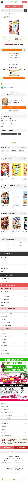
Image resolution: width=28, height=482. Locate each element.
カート (25, 480)
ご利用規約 (3, 463)
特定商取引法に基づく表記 (14, 469)
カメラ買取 (3, 333)
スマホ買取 (3, 342)
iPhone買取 (4, 345)
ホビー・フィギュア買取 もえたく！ (9, 308)
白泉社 (11, 118)
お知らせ (3, 429)
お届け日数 (13, 150)
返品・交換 (21, 150)
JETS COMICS (13, 120)
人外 (19, 134)
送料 (8, 150)
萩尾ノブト (6, 18)
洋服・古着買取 (4, 348)
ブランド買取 (4, 350)
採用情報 (17, 456)
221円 (20, 245)
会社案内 (11, 456)
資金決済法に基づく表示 (13, 463)
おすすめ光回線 (4, 423)
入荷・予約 (14, 480)
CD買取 (3, 305)
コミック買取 (4, 294)
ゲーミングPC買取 (5, 336)
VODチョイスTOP (5, 406)
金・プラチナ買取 (5, 353)
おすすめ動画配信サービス (7, 412)
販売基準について (17, 57)
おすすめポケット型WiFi (6, 418)
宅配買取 (8, 447)
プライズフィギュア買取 (6, 314)
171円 (7, 245)
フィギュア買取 (4, 311)
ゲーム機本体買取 (5, 299)
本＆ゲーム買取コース (6, 288)
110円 (7, 242)
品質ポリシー (8, 458)
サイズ (3, 153)
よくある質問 (15, 147)
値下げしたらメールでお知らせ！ (14, 60)
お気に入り (8, 480)
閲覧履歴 (19, 480)
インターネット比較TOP (6, 415)
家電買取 (3, 331)
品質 (3, 150)
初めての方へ (4, 432)
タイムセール (4, 281)
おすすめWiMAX (4, 421)
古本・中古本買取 (5, 291)
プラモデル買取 (4, 316)
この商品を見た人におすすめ (15, 213)
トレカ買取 (3, 319)
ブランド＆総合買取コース (7, 328)
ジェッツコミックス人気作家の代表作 (9, 134)
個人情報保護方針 (7, 460)
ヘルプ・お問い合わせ (6, 435)
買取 (25, 2)
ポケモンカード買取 (5, 322)
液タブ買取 (3, 339)
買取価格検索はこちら (14, 6)
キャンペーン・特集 (5, 278)
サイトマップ (24, 463)
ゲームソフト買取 (5, 296)
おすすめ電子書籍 (5, 409)
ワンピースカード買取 (6, 325)
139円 (20, 242)
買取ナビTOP (4, 404)
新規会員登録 (22, 447)
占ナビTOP (3, 426)
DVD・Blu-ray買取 (5, 302)
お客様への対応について (19, 460)
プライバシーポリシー (18, 458)
